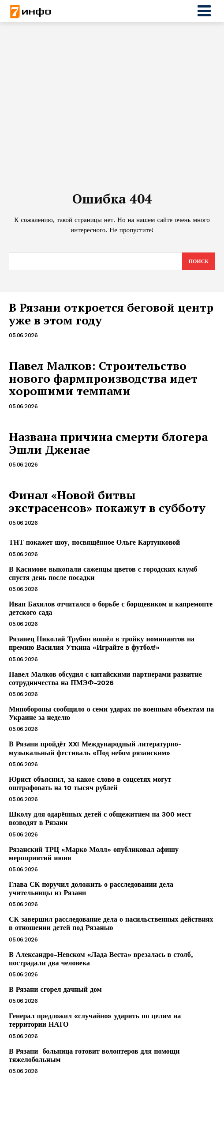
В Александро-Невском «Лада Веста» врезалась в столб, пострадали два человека (101, 958)
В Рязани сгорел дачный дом (55, 989)
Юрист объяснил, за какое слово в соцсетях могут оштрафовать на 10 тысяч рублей (90, 783)
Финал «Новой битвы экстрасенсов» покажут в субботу (107, 501)
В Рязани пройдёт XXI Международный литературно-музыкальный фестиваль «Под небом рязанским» (95, 748)
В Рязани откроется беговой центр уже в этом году (111, 314)
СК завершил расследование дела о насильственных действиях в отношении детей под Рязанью (111, 923)
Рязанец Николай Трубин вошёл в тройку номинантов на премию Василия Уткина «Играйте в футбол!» (101, 643)
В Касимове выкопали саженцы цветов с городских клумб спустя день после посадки (103, 573)
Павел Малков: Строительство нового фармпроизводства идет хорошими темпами (103, 378)
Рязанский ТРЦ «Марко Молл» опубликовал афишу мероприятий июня (94, 853)
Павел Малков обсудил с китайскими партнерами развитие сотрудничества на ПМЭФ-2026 (105, 678)
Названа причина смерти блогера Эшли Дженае (108, 443)
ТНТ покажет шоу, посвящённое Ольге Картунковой (94, 542)
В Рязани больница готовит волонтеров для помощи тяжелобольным (94, 1055)
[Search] (198, 261)
